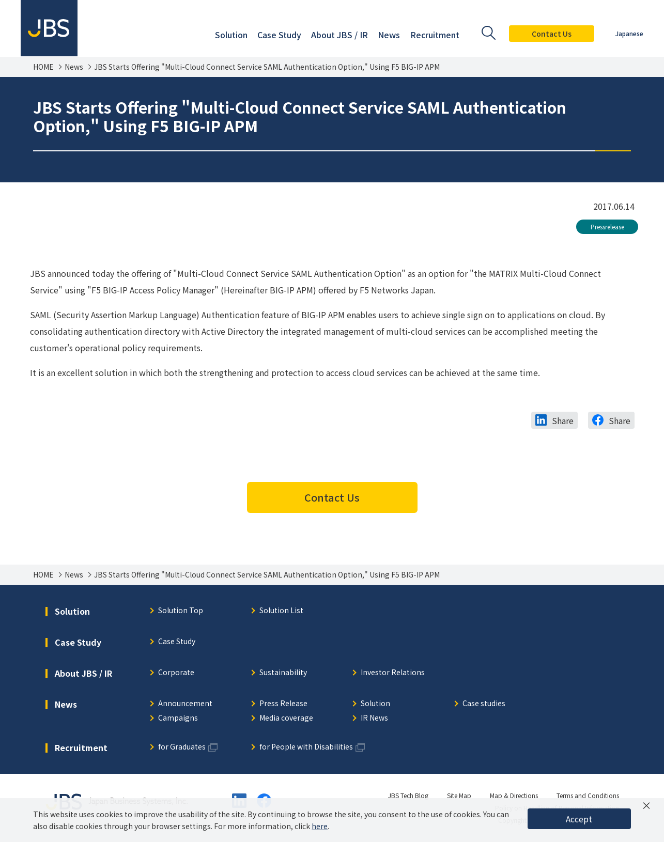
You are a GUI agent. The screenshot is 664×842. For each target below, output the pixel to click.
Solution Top (180, 610)
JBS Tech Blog (408, 795)
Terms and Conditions (588, 795)
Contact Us (552, 33)
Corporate (176, 672)
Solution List (281, 610)
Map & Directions (514, 795)
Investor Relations (393, 672)
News (74, 67)
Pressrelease (607, 226)
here (320, 826)
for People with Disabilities (306, 747)
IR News (374, 718)
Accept (579, 819)
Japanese (629, 33)
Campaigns (178, 718)
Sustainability (283, 672)
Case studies (483, 703)
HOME (43, 67)
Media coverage (286, 718)
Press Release (283, 703)
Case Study (176, 641)
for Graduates (182, 747)
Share (563, 420)
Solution (375, 703)
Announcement (185, 703)
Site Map (459, 795)
